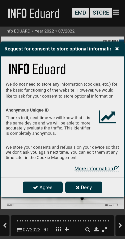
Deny (84, 188)
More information (97, 169)
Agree (42, 188)
